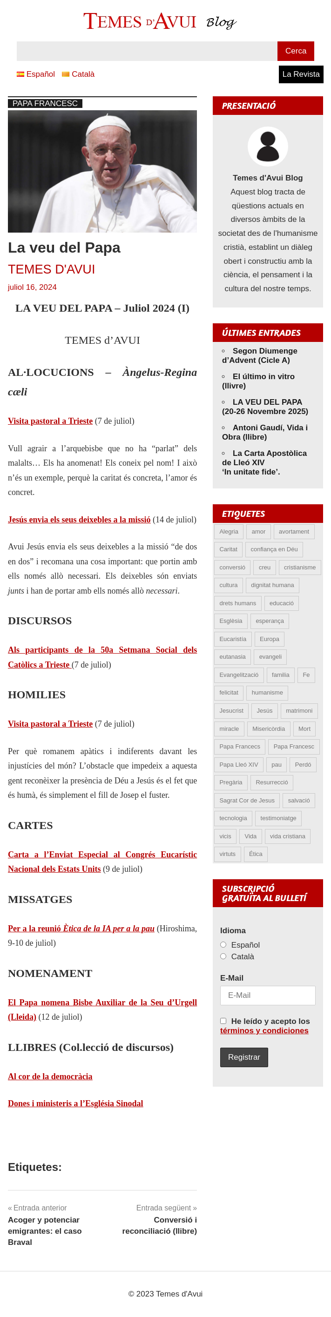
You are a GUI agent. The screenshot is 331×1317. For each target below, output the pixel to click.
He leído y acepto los (265, 1026)
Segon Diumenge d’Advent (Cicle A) (259, 356)
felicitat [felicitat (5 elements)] (228, 692)
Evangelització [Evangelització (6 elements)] (238, 674)
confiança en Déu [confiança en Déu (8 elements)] (274, 549)
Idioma (233, 930)
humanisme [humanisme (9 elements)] (267, 692)
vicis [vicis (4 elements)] (225, 836)
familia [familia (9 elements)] (281, 674)
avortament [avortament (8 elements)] (294, 531)
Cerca (295, 51)
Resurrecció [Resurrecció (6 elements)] (272, 782)
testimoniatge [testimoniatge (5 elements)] (279, 818)
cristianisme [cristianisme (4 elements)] (300, 567)
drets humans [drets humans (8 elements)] (237, 603)
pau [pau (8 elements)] (276, 764)
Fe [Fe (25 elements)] (306, 674)
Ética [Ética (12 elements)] (256, 853)
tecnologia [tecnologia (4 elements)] (233, 818)
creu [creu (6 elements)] (264, 567)
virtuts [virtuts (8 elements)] (227, 853)
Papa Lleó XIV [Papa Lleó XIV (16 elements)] (238, 764)
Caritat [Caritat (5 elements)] (228, 549)
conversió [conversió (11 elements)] (232, 567)
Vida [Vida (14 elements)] (251, 836)
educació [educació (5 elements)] (282, 603)
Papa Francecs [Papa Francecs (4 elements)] (239, 746)
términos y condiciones (264, 1030)
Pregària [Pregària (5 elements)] (230, 782)
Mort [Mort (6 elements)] (304, 728)
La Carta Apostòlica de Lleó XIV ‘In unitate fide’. (264, 462)
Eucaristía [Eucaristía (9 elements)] (232, 638)
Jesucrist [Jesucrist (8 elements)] (231, 710)
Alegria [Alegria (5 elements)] (228, 531)
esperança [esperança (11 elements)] (270, 620)
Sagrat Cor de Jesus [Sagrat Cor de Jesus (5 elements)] (247, 800)
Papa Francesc (45, 103)
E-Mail (231, 978)
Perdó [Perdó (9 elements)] (303, 764)
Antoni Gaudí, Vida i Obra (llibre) (265, 432)
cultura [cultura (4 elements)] (228, 585)
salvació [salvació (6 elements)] (299, 800)
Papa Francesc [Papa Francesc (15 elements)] (294, 746)
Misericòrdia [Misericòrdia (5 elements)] (268, 728)
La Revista (301, 74)
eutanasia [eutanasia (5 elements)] (232, 656)
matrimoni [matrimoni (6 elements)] (299, 710)
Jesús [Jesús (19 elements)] (265, 710)
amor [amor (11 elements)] (259, 531)
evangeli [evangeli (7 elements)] (270, 656)
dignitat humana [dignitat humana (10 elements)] (272, 585)
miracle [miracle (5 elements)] (229, 728)
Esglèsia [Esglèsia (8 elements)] (230, 620)
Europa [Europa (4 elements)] (269, 638)
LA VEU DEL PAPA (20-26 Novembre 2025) (265, 407)
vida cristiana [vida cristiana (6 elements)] (287, 836)
